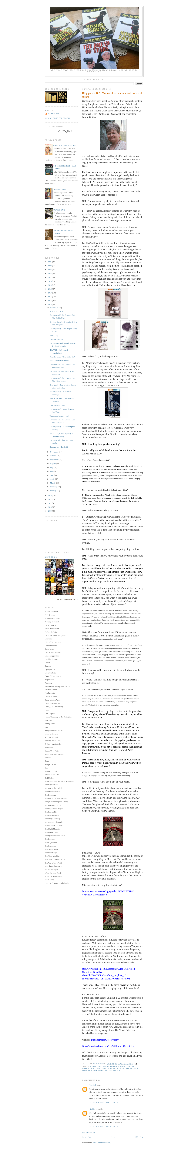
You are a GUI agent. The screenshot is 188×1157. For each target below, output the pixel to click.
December (54, 308)
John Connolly (109, 1068)
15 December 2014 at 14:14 (104, 1126)
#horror (114, 1066)
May (52, 475)
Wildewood (115, 1070)
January (53, 491)
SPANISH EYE (59, 210)
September (54, 459)
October (53, 456)
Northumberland (99, 1070)
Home (113, 1137)
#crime (93, 1066)
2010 (50, 507)
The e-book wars (59, 189)
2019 (50, 285)
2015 (50, 300)
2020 (50, 281)
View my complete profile (58, 118)
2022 (50, 273)
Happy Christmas (56, 339)
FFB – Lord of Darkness (59, 361)
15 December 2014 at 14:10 (104, 1102)
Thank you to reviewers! (59, 416)
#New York (125, 1066)
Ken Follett (123, 1068)
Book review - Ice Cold (59, 447)
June (52, 471)
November (54, 452)
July (52, 467)
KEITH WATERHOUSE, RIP (64, 145)
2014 (50, 304)
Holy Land (96, 1068)
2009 (50, 511)
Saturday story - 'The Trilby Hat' (62, 357)
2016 (50, 297)
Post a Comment (88, 1133)
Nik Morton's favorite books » (67, 600)
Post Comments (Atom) (102, 1142)
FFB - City (54, 335)
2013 (50, 495)
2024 (50, 266)
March (53, 483)
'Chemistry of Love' (57, 405)
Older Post (139, 1137)
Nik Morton (93, 1109)
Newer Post (86, 1137)
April (52, 479)
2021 (50, 277)
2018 (50, 289)
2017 (50, 293)
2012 (50, 499)
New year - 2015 (56, 311)
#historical (103, 1066)
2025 (50, 262)
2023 (50, 269)
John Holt (92, 1085)
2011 (50, 503)
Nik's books (51, 557)
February (54, 487)
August (53, 463)
